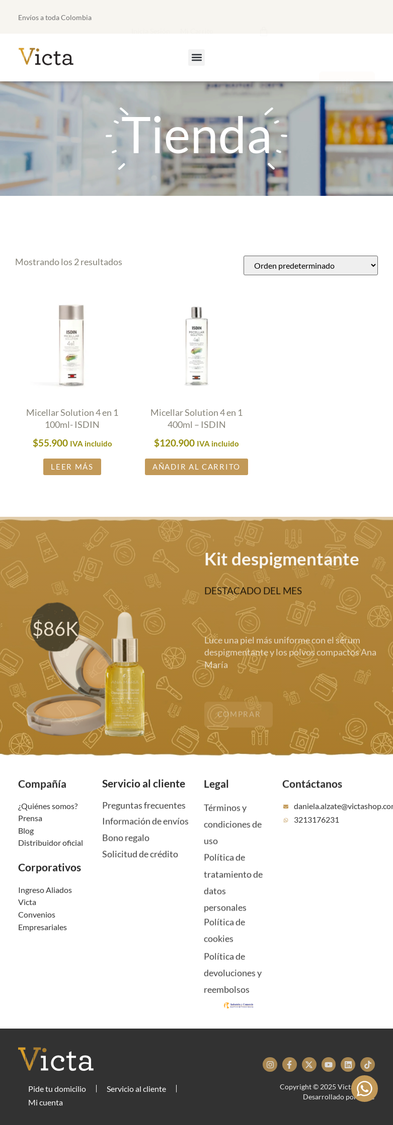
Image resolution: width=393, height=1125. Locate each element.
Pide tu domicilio (57, 1088)
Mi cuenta (45, 1102)
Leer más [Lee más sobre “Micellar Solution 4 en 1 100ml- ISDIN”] (72, 469)
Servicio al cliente (143, 795)
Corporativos (49, 879)
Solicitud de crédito (140, 865)
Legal (216, 796)
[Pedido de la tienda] (311, 267)
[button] (213, 16)
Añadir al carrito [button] (196, 469)
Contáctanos (312, 796)
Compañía (42, 796)
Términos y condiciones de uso (233, 851)
